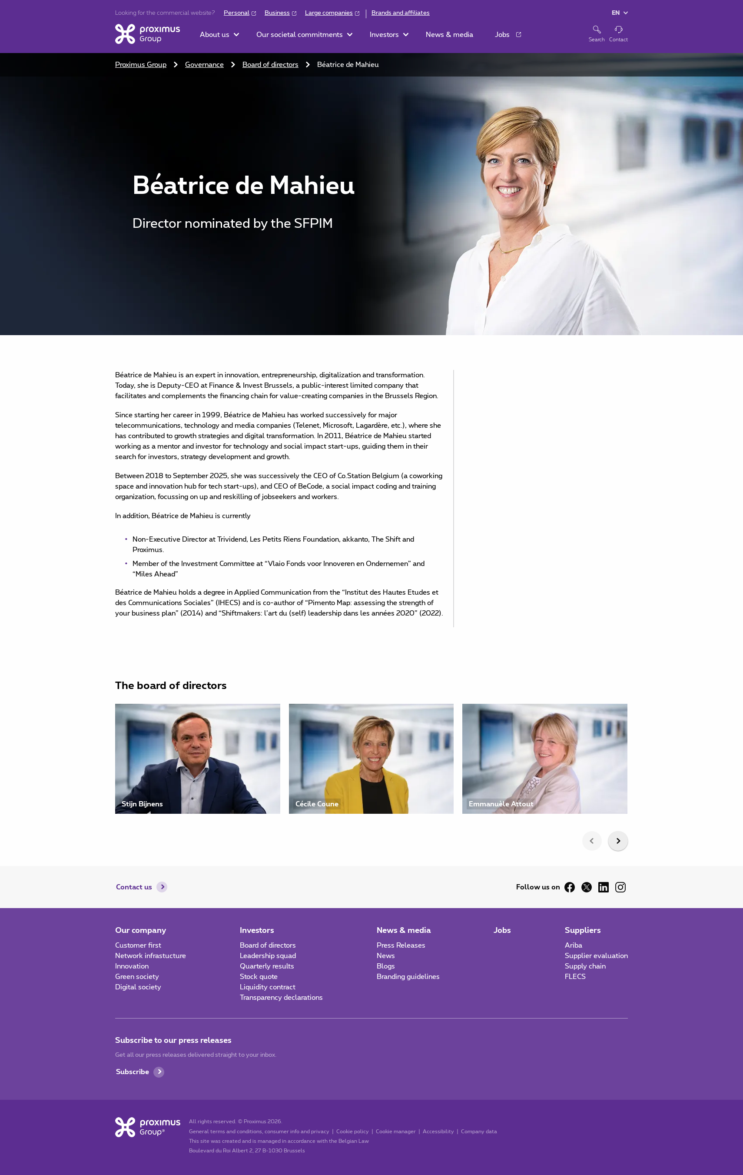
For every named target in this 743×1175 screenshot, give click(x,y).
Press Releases (401, 945)
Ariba (573, 945)
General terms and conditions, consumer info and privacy (259, 1131)
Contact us (134, 887)
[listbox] (371, 763)
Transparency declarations (281, 997)
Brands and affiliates (401, 13)
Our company (140, 931)
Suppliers (583, 931)
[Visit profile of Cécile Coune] (371, 759)
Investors (257, 931)
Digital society (138, 987)
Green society (137, 976)
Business (277, 13)
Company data (479, 1131)
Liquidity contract (267, 987)
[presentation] (592, 841)
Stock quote (259, 976)
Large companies (329, 13)
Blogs (386, 966)
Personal (236, 13)
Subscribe (132, 1071)
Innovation (132, 966)
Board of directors (270, 64)
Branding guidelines (408, 976)
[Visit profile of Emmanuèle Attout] (544, 759)
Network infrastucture (150, 955)
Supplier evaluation (596, 955)
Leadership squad (268, 955)
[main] (371, 437)
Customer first (138, 945)
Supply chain (585, 966)
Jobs (502, 931)
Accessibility (438, 1131)
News (386, 955)
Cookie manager (396, 1131)
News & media (404, 931)
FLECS (575, 976)
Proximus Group (140, 64)
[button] (219, 35)
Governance (204, 64)
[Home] (147, 34)
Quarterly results (267, 966)
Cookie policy (352, 1131)
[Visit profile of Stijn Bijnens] (197, 759)
